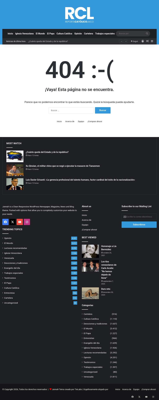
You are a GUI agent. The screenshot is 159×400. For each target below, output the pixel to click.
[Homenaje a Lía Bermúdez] (90, 251)
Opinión (78, 33)
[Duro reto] (90, 293)
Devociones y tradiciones (16, 263)
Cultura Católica (64, 33)
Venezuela (9, 258)
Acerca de (69, 121)
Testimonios (10, 278)
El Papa (50, 33)
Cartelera (88, 33)
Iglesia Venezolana (24, 33)
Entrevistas (9, 293)
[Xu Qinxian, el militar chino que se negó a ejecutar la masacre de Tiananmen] (14, 170)
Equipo (81, 121)
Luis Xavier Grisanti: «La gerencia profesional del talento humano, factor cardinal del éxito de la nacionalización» (80, 180)
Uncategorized (11, 303)
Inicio (10, 33)
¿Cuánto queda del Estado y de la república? (48, 41)
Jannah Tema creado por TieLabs (67, 389)
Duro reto (105, 289)
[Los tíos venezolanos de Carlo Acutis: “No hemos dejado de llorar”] (90, 266)
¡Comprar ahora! (95, 121)
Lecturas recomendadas (15, 248)
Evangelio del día (12, 268)
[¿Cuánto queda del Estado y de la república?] (14, 156)
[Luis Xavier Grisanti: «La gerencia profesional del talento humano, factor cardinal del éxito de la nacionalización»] (14, 184)
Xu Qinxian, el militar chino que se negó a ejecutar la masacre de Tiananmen (63, 166)
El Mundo (40, 33)
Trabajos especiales (105, 33)
